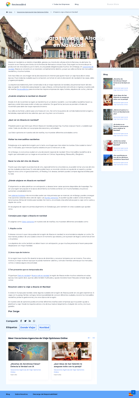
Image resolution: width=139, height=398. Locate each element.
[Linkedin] (28, 321)
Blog (77, 4)
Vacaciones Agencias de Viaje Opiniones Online (32, 12)
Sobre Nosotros (21, 394)
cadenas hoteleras (18, 195)
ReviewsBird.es (22, 89)
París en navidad (23, 276)
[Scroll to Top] (133, 392)
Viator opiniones (28, 222)
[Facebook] (20, 321)
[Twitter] (24, 321)
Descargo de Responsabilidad (45, 394)
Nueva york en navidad (40, 276)
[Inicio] (9, 12)
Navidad (44, 327)
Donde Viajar (27, 327)
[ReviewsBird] (16, 4)
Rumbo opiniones (51, 198)
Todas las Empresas (61, 4)
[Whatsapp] (33, 321)
